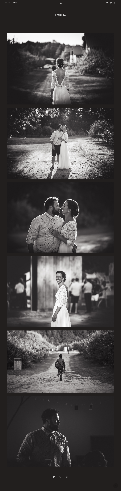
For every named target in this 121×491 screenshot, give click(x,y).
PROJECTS (7, 2)
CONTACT (15, 2)
